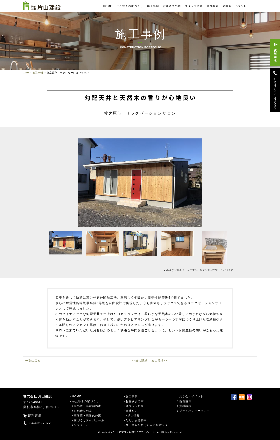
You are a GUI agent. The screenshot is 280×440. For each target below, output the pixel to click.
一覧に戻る (32, 360)
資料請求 (34, 415)
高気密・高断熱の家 (87, 405)
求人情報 (134, 415)
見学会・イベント (234, 6)
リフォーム (81, 425)
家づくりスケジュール (89, 420)
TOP (26, 72)
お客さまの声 (172, 6)
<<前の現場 (139, 360)
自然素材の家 (83, 410)
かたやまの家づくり (129, 6)
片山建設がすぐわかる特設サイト (148, 425)
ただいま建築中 (136, 420)
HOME (107, 6)
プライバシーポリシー (194, 410)
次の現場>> (159, 360)
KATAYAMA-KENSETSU (131, 432)
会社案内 (213, 6)
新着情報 (185, 401)
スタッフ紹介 (194, 6)
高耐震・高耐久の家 (87, 415)
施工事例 (153, 6)
